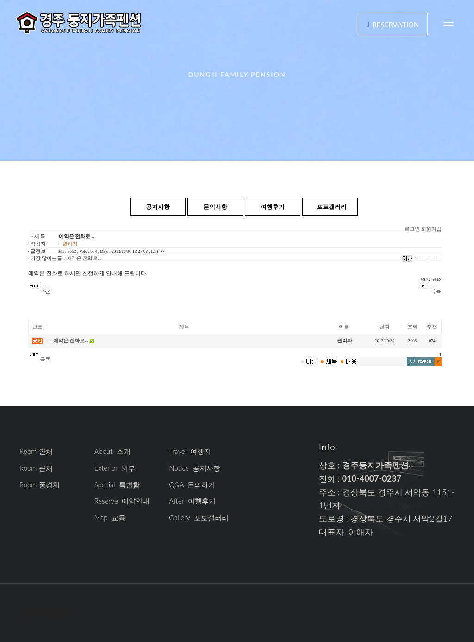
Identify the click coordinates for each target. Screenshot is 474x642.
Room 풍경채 (39, 484)
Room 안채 (36, 451)
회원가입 (431, 229)
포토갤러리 (332, 206)
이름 (344, 326)
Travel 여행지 (190, 451)
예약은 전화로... (84, 258)
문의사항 (215, 206)
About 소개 (112, 451)
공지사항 (158, 206)
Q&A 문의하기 (192, 484)
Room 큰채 (36, 468)
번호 (37, 326)
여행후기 (273, 206)
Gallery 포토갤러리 (198, 517)
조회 (412, 326)
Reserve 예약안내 (122, 501)
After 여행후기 (192, 501)
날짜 (385, 326)
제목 (184, 326)
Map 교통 (109, 517)
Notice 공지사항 (194, 468)
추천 (432, 326)
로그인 (412, 229)
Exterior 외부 (115, 468)
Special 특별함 (117, 484)
